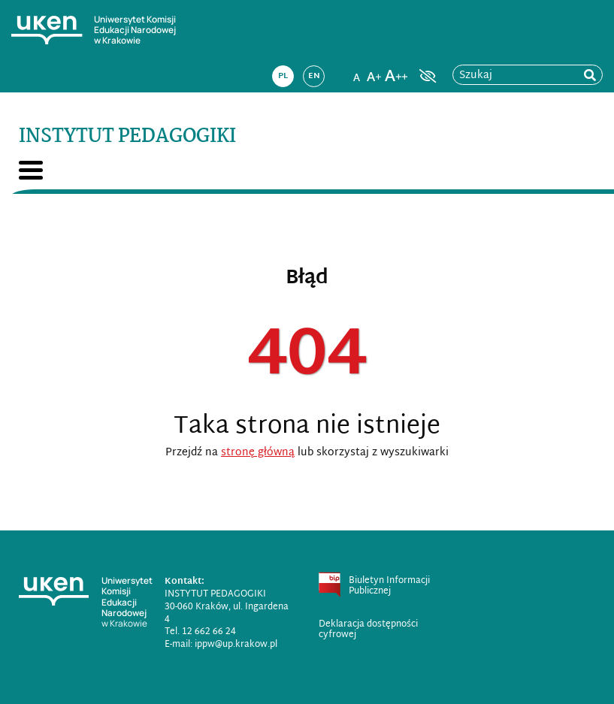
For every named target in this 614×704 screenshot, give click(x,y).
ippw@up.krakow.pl (236, 644)
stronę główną (258, 452)
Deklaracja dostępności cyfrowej (368, 629)
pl (283, 75)
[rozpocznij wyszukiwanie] (590, 75)
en (314, 75)
